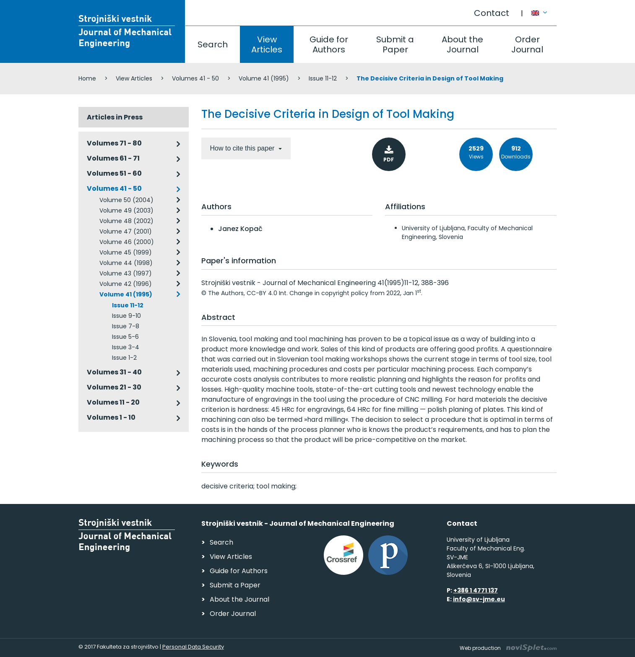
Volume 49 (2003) (126, 210)
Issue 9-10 (126, 316)
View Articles (266, 44)
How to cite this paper (243, 148)
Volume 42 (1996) (125, 284)
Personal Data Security (193, 647)
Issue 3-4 (125, 347)
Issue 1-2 (124, 357)
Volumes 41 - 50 (195, 78)
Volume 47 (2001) (125, 231)
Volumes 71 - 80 (114, 143)
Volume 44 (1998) (126, 263)
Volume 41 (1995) (264, 78)
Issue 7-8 (125, 326)
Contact (491, 13)
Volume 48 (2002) (126, 221)
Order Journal (527, 44)
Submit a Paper (395, 44)
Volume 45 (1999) (125, 252)
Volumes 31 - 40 (114, 372)
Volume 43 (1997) (125, 273)
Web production (508, 648)
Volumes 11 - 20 (113, 402)
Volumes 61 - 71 (113, 158)
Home (87, 78)
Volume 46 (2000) (126, 242)
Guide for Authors (329, 44)
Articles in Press (115, 117)
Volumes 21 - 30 (114, 387)
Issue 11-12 (323, 78)
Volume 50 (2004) (126, 200)
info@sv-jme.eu (479, 599)
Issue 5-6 (125, 336)
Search (213, 44)
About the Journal (462, 44)
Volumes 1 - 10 (111, 417)
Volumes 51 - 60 (114, 173)
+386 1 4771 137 (475, 590)
